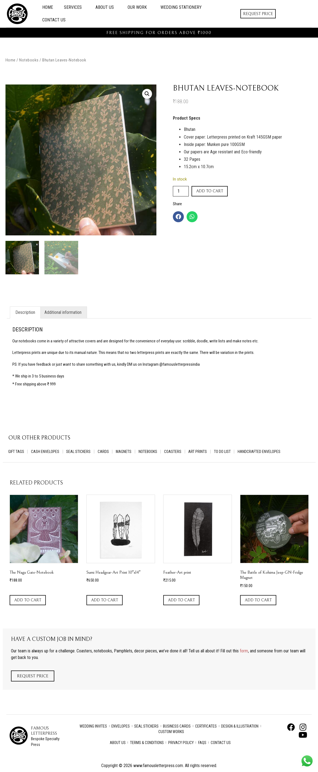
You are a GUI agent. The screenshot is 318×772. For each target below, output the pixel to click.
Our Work (139, 7)
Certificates (206, 726)
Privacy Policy (181, 743)
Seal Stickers (79, 452)
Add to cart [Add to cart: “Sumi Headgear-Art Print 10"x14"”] (104, 600)
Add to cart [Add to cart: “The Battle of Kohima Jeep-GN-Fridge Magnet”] (258, 600)
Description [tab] (25, 312)
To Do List (226, 452)
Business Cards (177, 726)
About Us (106, 7)
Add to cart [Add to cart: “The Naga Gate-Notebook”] (27, 600)
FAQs (202, 743)
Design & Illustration (239, 726)
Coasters (175, 452)
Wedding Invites (93, 726)
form (244, 651)
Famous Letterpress (44, 731)
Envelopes (120, 726)
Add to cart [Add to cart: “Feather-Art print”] (181, 600)
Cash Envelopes (46, 452)
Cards (104, 452)
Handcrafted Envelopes (263, 452)
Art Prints (201, 452)
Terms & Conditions (147, 743)
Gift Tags (16, 452)
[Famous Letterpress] (18, 735)
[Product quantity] (181, 191)
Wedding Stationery (181, 7)
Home (47, 7)
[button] (147, 94)
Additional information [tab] (62, 312)
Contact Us (54, 19)
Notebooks (29, 60)
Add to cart (209, 191)
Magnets (125, 452)
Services (74, 7)
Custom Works (171, 732)
